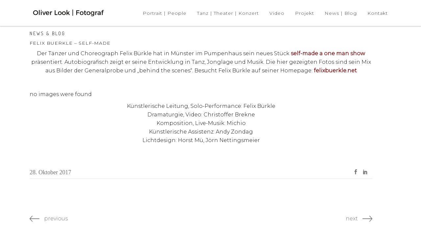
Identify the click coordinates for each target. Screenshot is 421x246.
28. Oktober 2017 (50, 172)
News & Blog (47, 33)
